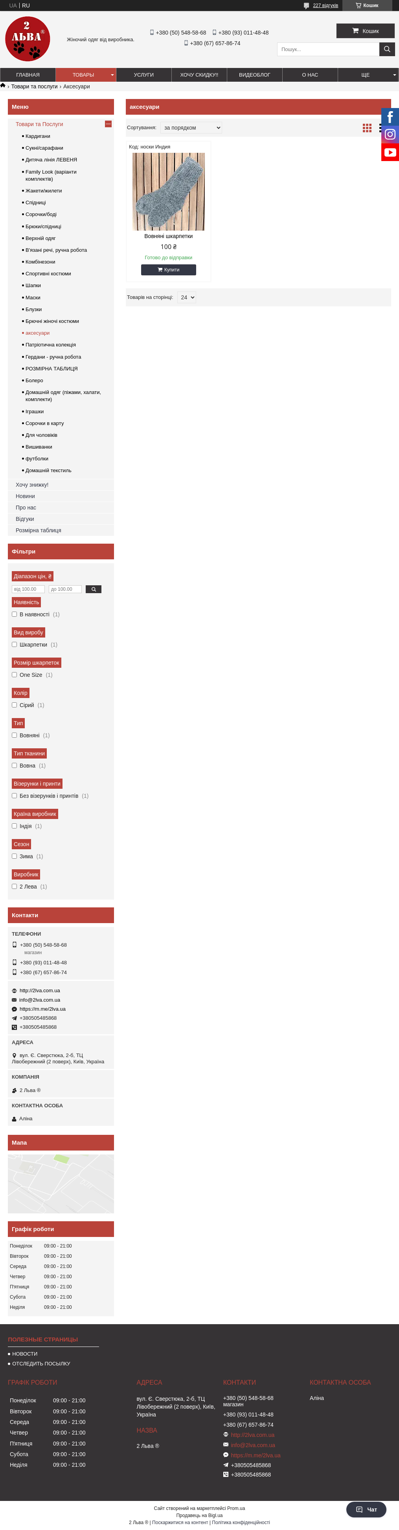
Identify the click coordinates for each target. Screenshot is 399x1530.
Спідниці (36, 202)
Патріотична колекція (51, 345)
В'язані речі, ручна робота (56, 250)
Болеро (34, 380)
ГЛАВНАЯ (28, 75)
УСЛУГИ (144, 75)
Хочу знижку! (32, 485)
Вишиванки (39, 447)
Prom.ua (236, 1508)
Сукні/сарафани (44, 148)
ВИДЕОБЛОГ (254, 75)
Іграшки (35, 411)
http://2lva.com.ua (40, 990)
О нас (310, 75)
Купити (171, 270)
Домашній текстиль (49, 470)
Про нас (26, 507)
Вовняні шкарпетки (168, 236)
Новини (25, 496)
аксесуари (38, 333)
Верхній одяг (41, 238)
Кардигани (38, 136)
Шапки (33, 285)
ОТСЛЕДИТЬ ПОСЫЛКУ (41, 1364)
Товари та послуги (34, 86)
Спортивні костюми (48, 274)
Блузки (34, 309)
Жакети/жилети (44, 191)
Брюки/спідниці (43, 226)
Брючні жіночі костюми (52, 321)
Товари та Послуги (39, 124)
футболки (37, 459)
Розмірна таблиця (38, 530)
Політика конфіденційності (241, 1522)
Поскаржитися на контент (180, 1522)
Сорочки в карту (45, 423)
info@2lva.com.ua (39, 1000)
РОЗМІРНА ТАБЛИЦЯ (52, 369)
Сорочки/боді (41, 214)
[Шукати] (387, 49)
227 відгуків (325, 5)
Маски (33, 298)
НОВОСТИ (24, 1354)
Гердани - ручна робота (53, 357)
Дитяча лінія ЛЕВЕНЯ (51, 160)
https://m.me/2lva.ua (43, 1009)
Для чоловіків (41, 435)
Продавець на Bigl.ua (199, 1515)
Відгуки (25, 519)
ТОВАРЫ (83, 75)
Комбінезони (40, 262)
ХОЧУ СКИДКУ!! (199, 75)
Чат (366, 1509)
